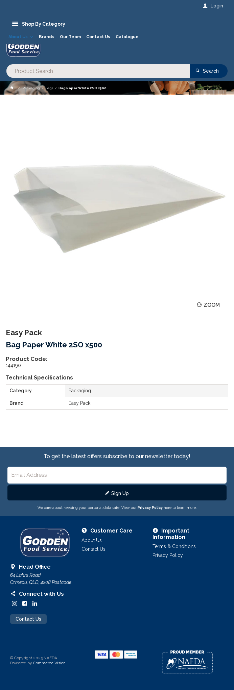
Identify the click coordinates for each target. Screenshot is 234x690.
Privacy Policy (150, 508)
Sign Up (120, 493)
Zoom (212, 305)
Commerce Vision (49, 663)
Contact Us (28, 619)
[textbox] (97, 71)
